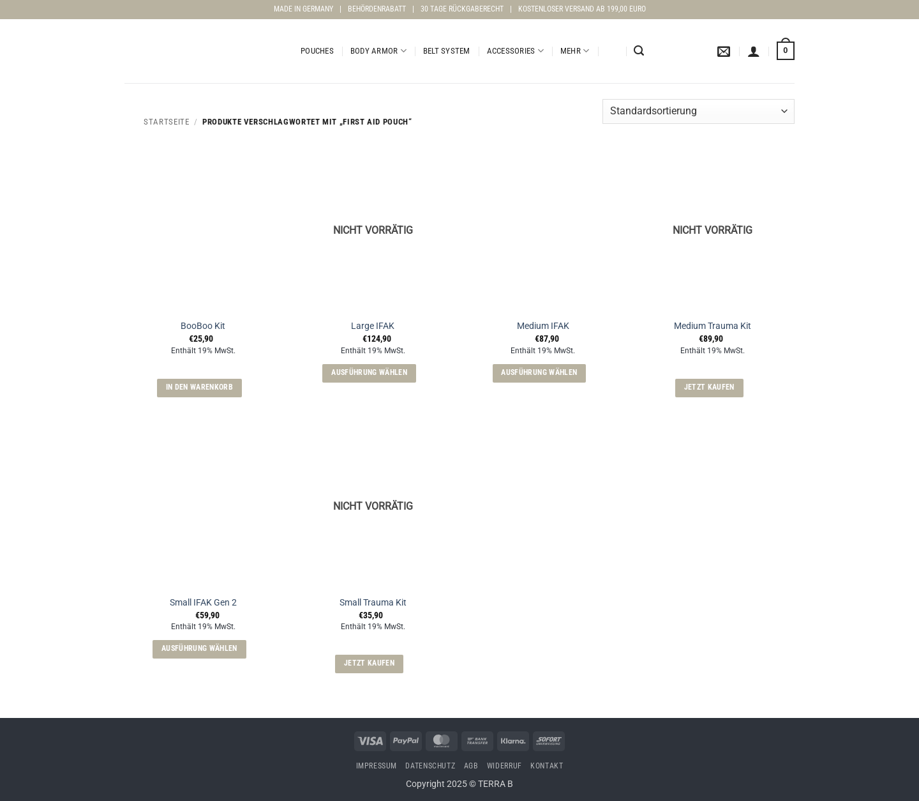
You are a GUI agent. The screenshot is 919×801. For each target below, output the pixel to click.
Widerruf (504, 765)
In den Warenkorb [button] (200, 387)
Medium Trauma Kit (712, 326)
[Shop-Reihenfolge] (698, 111)
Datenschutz (430, 765)
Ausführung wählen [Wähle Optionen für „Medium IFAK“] (539, 372)
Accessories (515, 51)
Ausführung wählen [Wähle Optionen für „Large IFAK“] (369, 372)
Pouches (317, 51)
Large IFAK (372, 326)
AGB (471, 765)
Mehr (574, 51)
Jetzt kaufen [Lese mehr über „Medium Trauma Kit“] (709, 387)
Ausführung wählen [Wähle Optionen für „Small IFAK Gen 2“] (199, 648)
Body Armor (378, 51)
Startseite (166, 121)
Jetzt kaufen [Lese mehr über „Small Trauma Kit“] (369, 663)
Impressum (377, 765)
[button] (639, 50)
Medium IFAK (543, 326)
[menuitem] (611, 51)
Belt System (446, 51)
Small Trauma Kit (373, 602)
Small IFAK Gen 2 (203, 602)
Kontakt (546, 765)
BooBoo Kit (203, 326)
